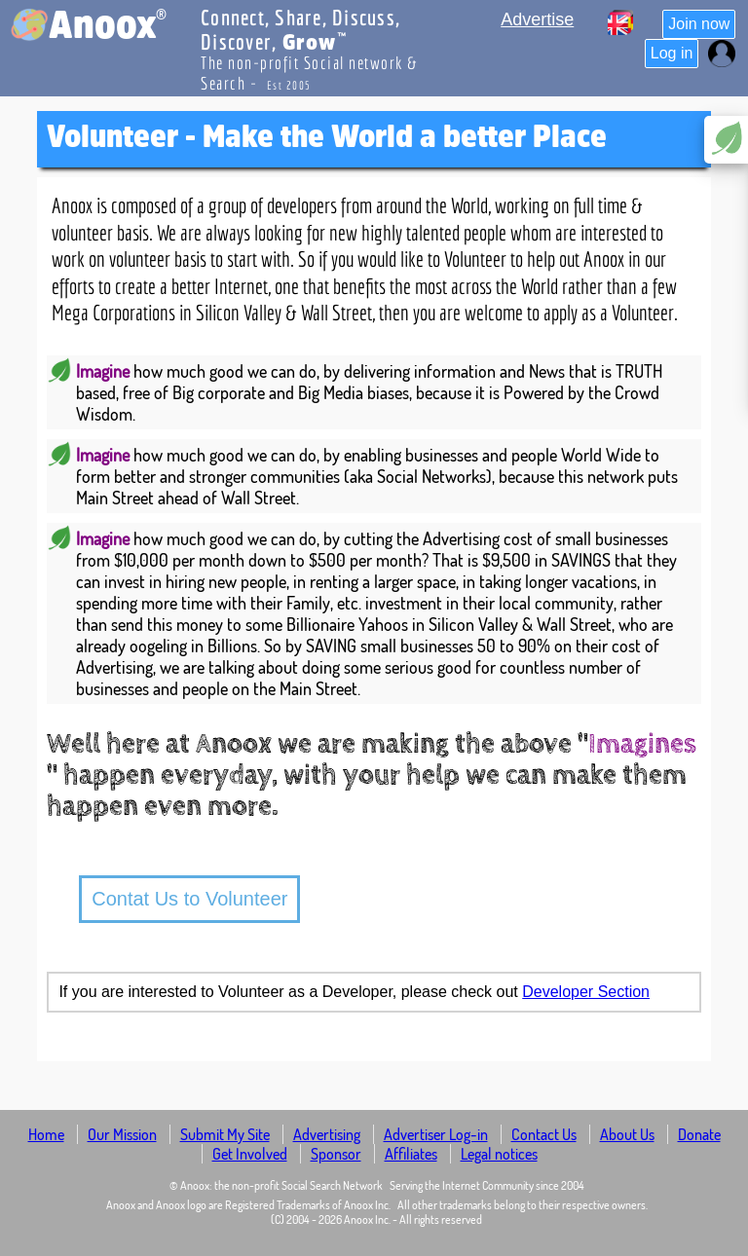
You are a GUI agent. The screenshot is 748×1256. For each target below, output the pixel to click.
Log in (672, 53)
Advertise (537, 19)
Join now (698, 24)
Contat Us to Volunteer (189, 898)
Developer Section (586, 991)
